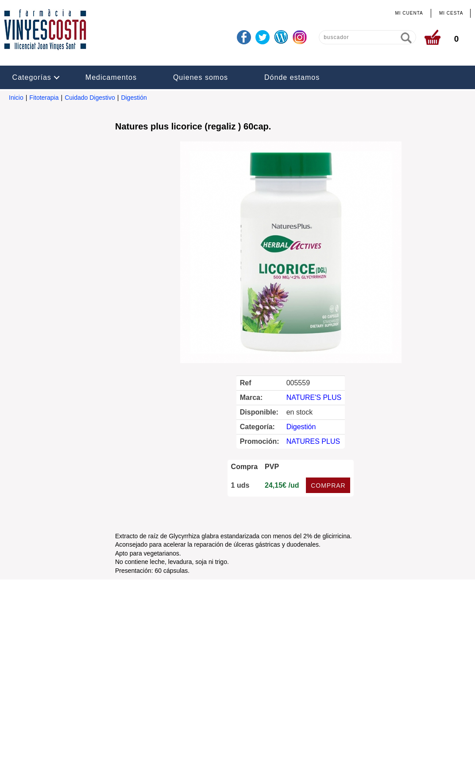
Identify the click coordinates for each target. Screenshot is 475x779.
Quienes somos (200, 77)
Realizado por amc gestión (264, 764)
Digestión (134, 97)
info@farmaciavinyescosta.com (224, 708)
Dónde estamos (292, 77)
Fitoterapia (43, 97)
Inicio (16, 97)
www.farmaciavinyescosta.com (312, 708)
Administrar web (196, 764)
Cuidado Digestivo (90, 97)
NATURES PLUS (313, 441)
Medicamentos (111, 77)
